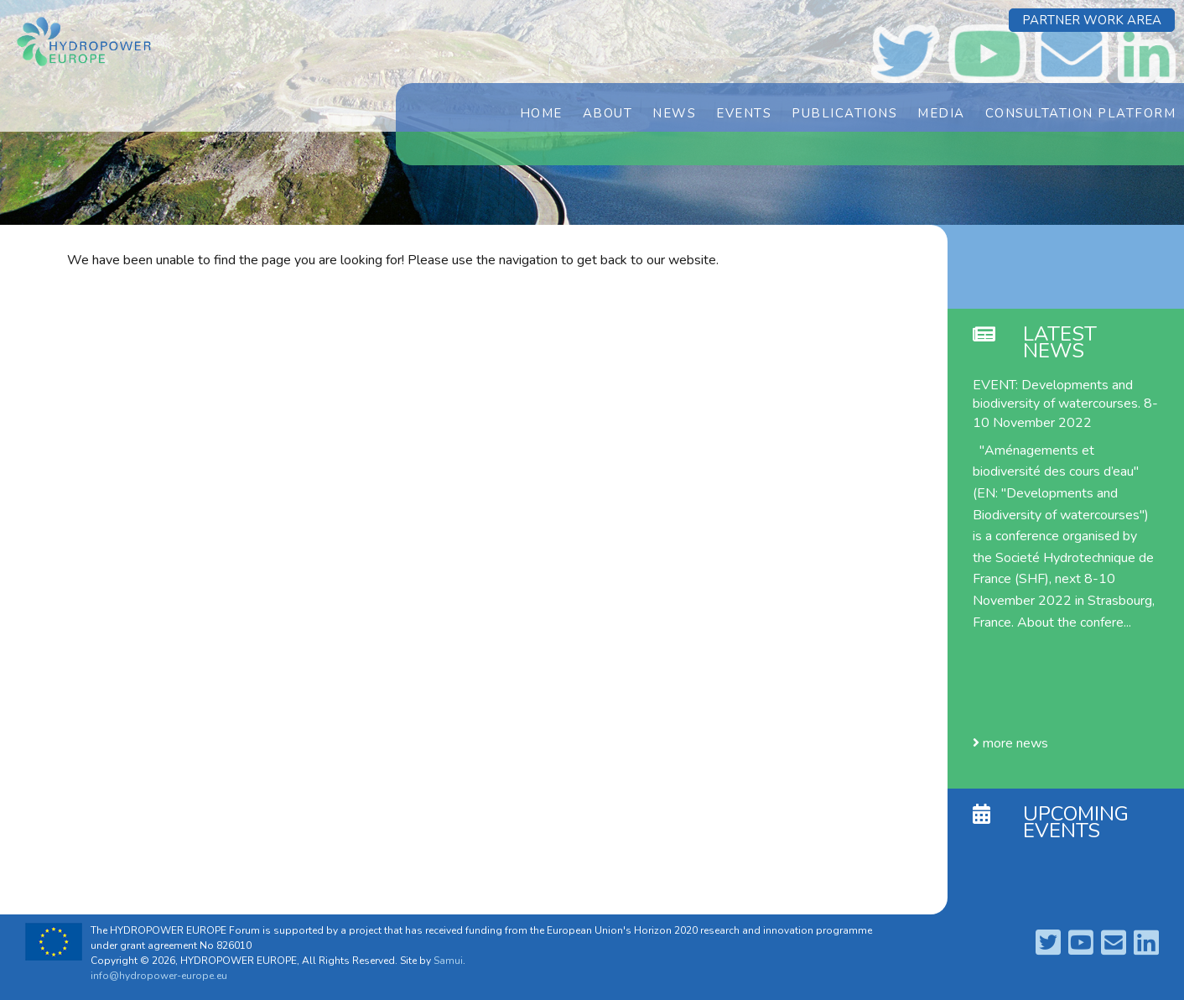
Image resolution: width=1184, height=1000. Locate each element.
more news (1010, 743)
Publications (844, 113)
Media (941, 113)
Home (541, 113)
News (674, 113)
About (608, 113)
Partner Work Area (1091, 20)
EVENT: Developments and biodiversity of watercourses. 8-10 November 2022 (1065, 404)
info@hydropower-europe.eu (159, 975)
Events (743, 113)
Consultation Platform (1080, 113)
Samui (448, 960)
